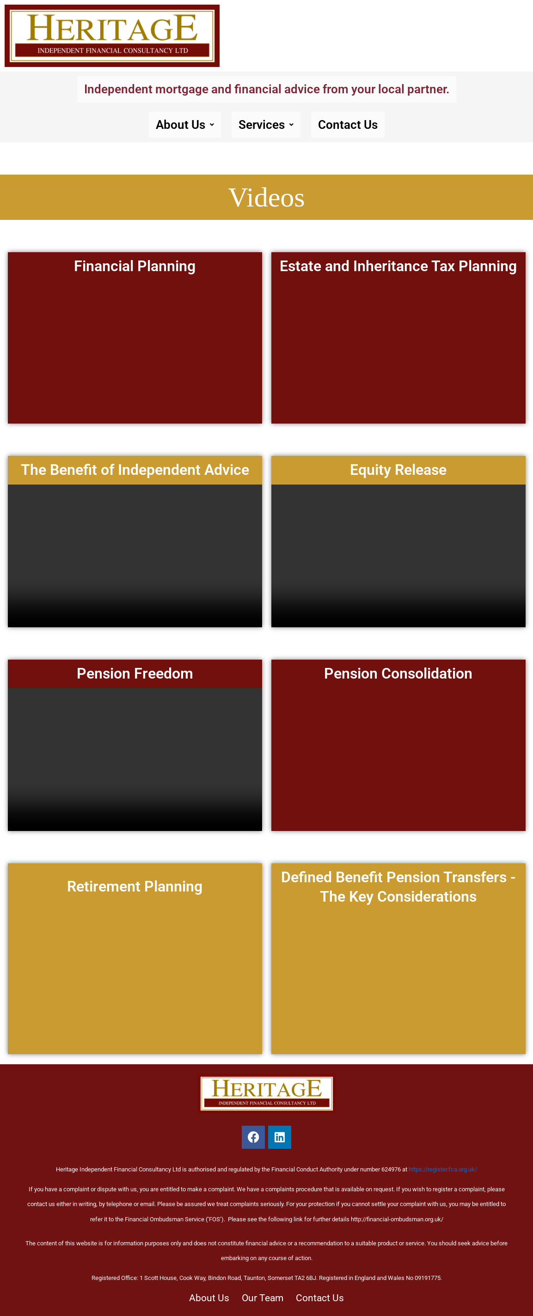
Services (265, 126)
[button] (178, 126)
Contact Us (353, 126)
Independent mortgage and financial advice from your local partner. (266, 89)
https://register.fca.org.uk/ (443, 1166)
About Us (178, 126)
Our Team (262, 1296)
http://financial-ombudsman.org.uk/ (397, 1215)
